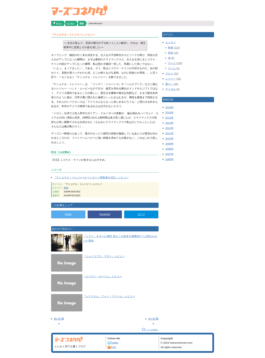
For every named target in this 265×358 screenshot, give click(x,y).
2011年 (169, 133)
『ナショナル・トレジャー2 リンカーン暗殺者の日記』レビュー (91, 177)
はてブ (141, 214)
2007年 (169, 154)
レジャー (173, 78)
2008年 (169, 148)
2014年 (169, 117)
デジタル (172, 89)
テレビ (175, 63)
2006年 (169, 159)
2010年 (169, 138)
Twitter (68, 214)
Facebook (104, 214)
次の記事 (153, 318)
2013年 (169, 122)
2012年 (169, 128)
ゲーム (174, 68)
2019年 (169, 107)
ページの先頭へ (152, 330)
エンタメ (170, 42)
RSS (113, 347)
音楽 (173, 52)
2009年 (169, 143)
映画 (66, 188)
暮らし (172, 83)
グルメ (172, 73)
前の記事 (59, 318)
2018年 (169, 112)
